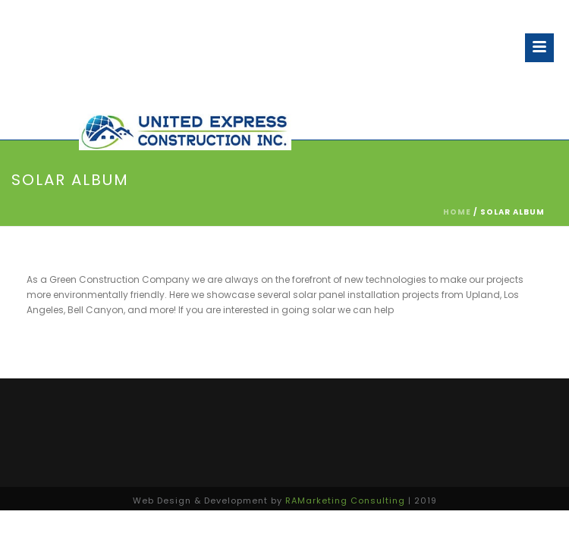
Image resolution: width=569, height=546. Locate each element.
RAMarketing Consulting (345, 500)
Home (457, 212)
